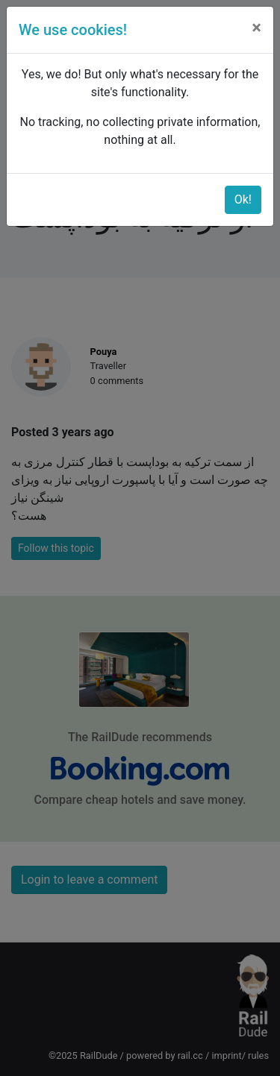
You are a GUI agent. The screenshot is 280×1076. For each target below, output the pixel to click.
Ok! (243, 199)
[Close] (256, 27)
